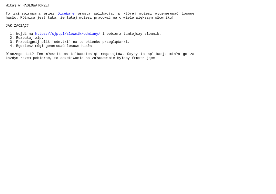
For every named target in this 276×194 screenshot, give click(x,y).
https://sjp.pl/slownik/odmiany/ (67, 39)
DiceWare (66, 15)
